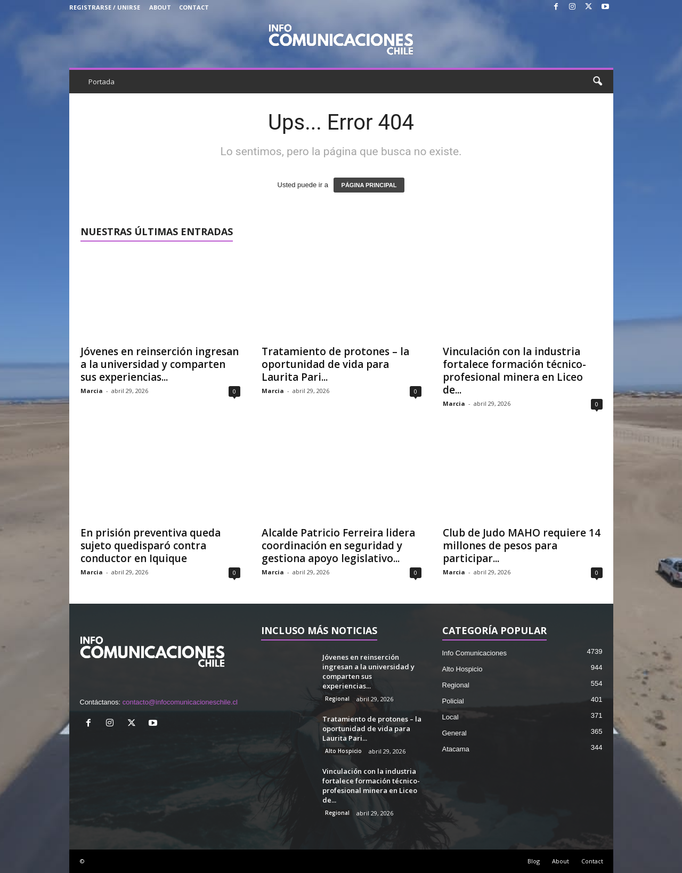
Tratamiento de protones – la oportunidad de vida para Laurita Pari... (335, 364)
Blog (533, 861)
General (454, 733)
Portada (101, 81)
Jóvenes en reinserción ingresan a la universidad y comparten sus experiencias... (159, 364)
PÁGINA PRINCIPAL (369, 185)
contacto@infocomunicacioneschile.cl (180, 702)
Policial (453, 701)
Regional (337, 698)
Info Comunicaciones (474, 653)
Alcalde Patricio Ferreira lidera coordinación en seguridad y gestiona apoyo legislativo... (338, 545)
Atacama (455, 749)
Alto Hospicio (343, 751)
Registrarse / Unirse (104, 7)
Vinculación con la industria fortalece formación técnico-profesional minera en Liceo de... (514, 371)
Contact (194, 7)
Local (450, 717)
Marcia (91, 391)
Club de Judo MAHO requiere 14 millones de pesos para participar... (521, 545)
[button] (597, 81)
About (160, 7)
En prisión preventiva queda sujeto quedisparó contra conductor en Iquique (150, 545)
